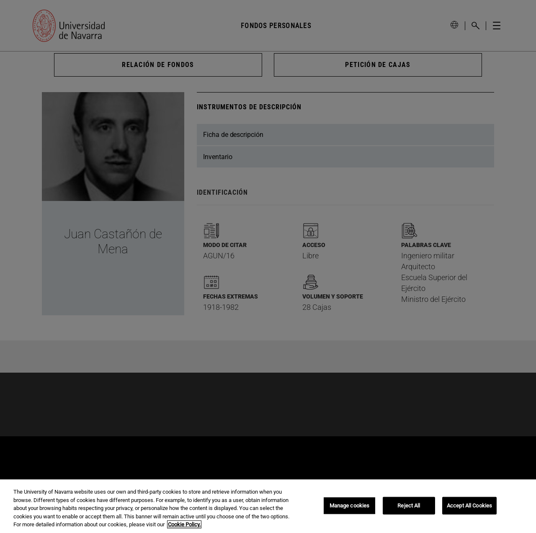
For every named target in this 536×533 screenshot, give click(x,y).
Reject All (408, 505)
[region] (268, 506)
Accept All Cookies (469, 505)
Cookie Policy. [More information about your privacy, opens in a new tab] (184, 524)
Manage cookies (350, 505)
